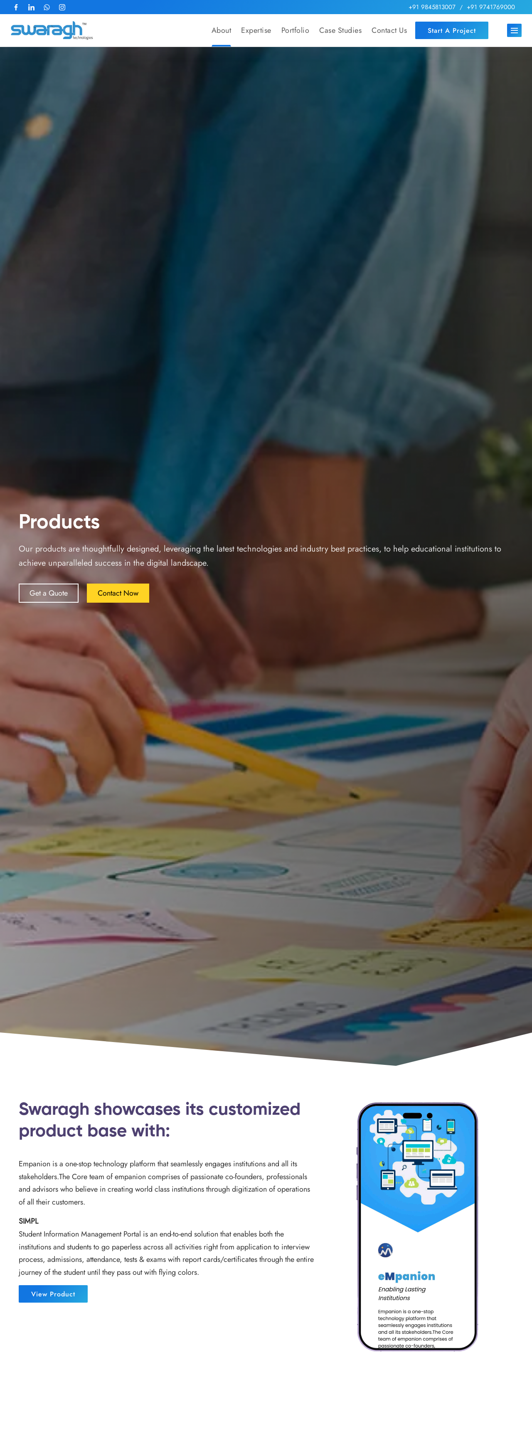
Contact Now (118, 593)
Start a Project (452, 30)
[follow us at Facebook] (16, 7)
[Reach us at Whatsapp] (46, 7)
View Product (53, 1294)
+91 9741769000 (491, 7)
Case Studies (340, 30)
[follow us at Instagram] (62, 7)
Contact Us (389, 30)
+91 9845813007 (432, 7)
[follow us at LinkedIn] (31, 7)
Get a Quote (49, 593)
